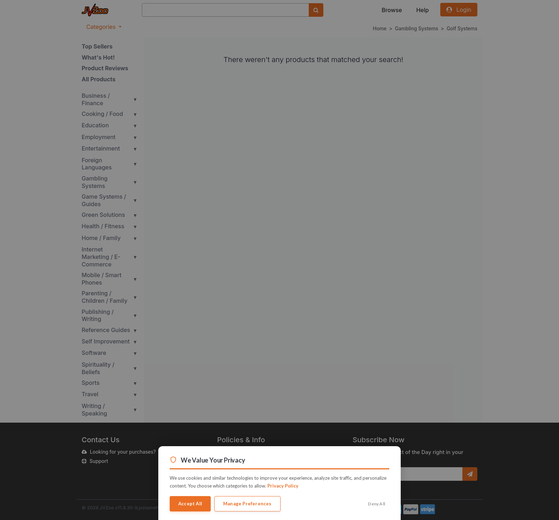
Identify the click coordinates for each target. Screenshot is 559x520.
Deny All (376, 503)
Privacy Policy (282, 486)
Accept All (190, 503)
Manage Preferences (247, 503)
